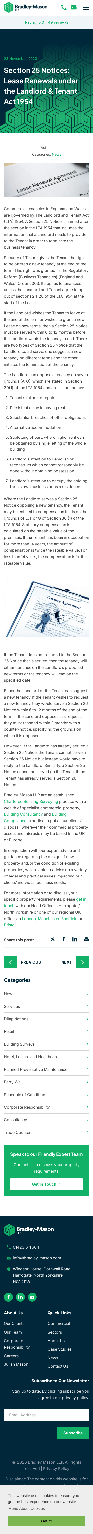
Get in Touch (46, 1184)
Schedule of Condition (46, 1094)
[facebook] (8, 1297)
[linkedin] (20, 1297)
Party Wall (46, 1081)
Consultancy (46, 1119)
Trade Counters (46, 1132)
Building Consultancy (23, 814)
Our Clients (14, 1323)
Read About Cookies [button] (27, 1508)
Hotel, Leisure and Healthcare (46, 1056)
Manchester (48, 918)
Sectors (55, 1332)
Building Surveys (46, 1044)
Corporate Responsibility (46, 1107)
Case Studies (60, 1349)
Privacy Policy (56, 1468)
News (56, 154)
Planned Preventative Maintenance (46, 1069)
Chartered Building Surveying (31, 801)
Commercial (59, 1323)
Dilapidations (46, 1018)
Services (46, 1006)
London (29, 918)
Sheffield (69, 918)
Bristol (10, 924)
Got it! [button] (46, 1521)
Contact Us (58, 1366)
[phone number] (64, 7)
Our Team (13, 1332)
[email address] (74, 7)
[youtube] (32, 1297)
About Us (56, 1340)
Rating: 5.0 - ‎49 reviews (46, 22)
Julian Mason (16, 1364)
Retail (46, 1031)
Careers (11, 1355)
